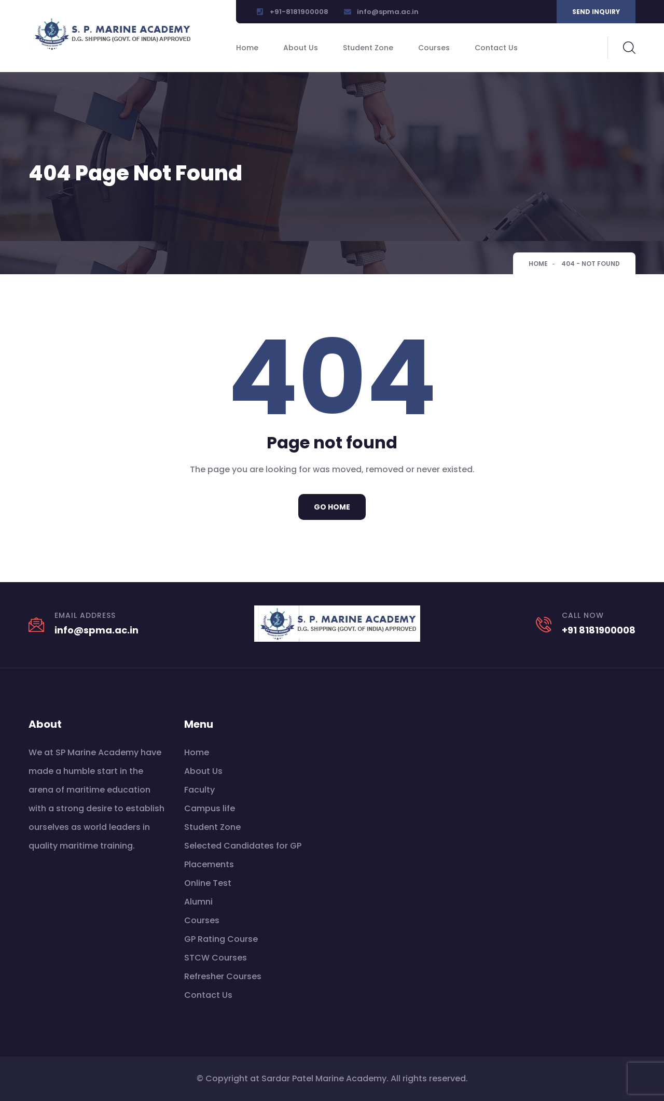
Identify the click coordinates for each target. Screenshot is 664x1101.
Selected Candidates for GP (242, 846)
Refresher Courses (222, 976)
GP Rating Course (221, 939)
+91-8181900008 (299, 12)
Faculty (199, 790)
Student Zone (368, 48)
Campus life (209, 808)
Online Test (207, 883)
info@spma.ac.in (388, 12)
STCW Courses (215, 958)
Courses (434, 48)
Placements (209, 864)
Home (247, 48)
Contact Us (496, 48)
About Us (300, 48)
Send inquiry (596, 11)
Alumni (198, 902)
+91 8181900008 (598, 630)
